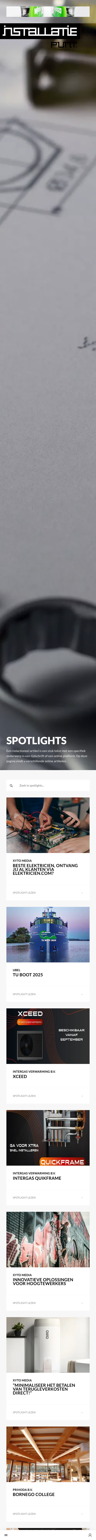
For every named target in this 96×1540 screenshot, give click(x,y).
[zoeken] (11, 785)
